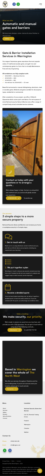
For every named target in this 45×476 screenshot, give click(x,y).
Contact (5, 418)
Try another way (28, 198)
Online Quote (15, 330)
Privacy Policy (5, 461)
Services (5, 410)
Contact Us (11, 389)
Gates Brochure (7, 416)
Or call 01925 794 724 (30, 330)
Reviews (5, 414)
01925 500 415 (13, 198)
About (4, 408)
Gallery (4, 412)
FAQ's (13, 461)
